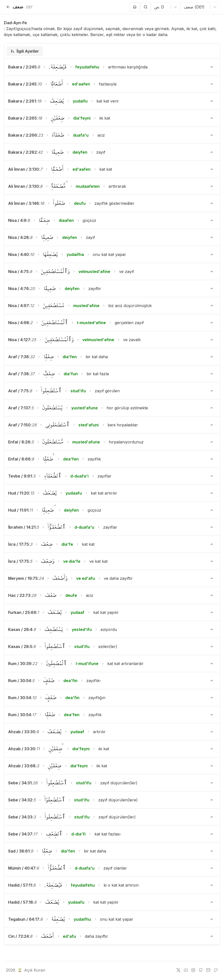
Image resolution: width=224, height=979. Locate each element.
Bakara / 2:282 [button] (22, 152)
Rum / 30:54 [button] (19, 680)
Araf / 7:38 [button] (18, 356)
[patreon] (216, 970)
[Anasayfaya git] (135, 7)
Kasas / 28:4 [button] (20, 629)
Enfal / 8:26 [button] (19, 441)
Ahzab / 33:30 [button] (21, 731)
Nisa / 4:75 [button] (18, 271)
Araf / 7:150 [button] (19, 424)
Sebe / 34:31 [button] (20, 782)
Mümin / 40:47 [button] (22, 868)
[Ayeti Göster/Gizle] (211, 67)
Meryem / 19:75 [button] (23, 578)
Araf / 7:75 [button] (18, 390)
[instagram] (193, 970)
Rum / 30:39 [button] (19, 663)
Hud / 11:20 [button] (18, 493)
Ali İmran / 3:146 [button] (23, 203)
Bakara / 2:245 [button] (22, 66)
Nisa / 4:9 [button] (17, 220)
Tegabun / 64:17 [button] (23, 919)
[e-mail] (208, 970)
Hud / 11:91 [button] (18, 510)
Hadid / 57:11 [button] (20, 885)
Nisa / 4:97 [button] (18, 305)
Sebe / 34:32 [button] (20, 799)
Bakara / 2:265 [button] (22, 118)
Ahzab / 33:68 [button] (22, 765)
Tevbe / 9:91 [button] (20, 476)
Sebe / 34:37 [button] (20, 834)
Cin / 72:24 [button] (18, 936)
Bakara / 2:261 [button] (22, 101)
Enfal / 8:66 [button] (19, 459)
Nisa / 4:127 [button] (19, 339)
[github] (201, 970)
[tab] (25, 51)
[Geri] (8, 7)
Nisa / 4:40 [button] (18, 254)
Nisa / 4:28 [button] (18, 237)
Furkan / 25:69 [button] (22, 612)
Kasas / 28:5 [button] (20, 646)
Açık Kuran (31, 970)
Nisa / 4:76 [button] (18, 288)
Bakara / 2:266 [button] (22, 135)
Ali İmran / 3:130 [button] (23, 169)
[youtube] (186, 970)
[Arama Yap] (145, 7)
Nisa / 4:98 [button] (18, 322)
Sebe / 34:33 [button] (20, 816)
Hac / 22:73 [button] (19, 595)
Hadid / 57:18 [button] (20, 902)
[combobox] (154, 7)
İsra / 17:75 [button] (18, 544)
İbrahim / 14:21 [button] (22, 527)
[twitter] (178, 970)
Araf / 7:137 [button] (19, 407)
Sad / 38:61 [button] (19, 851)
